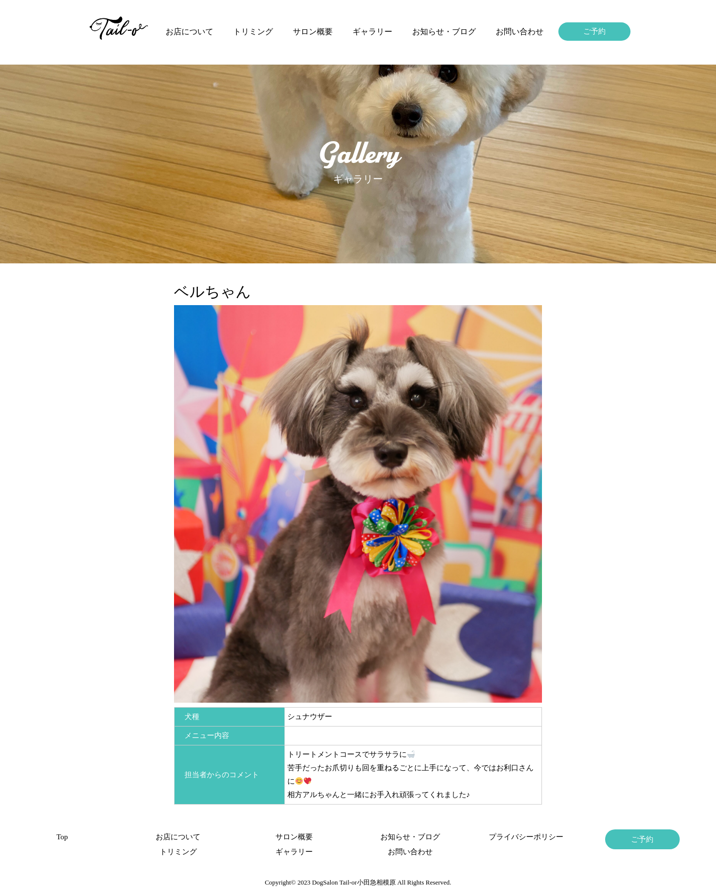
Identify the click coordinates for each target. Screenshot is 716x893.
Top (62, 837)
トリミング (253, 31)
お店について (189, 31)
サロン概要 (313, 31)
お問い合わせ (519, 31)
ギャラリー (372, 31)
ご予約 (594, 31)
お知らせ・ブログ (444, 31)
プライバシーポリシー (526, 837)
